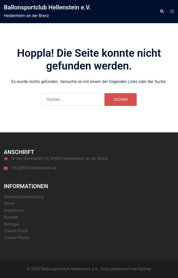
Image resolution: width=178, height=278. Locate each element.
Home (9, 203)
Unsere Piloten (17, 237)
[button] (162, 11)
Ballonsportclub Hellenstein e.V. (47, 7)
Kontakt (11, 217)
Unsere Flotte (16, 230)
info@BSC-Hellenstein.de (34, 167)
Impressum (14, 210)
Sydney (144, 269)
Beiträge (11, 224)
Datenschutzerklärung (23, 196)
